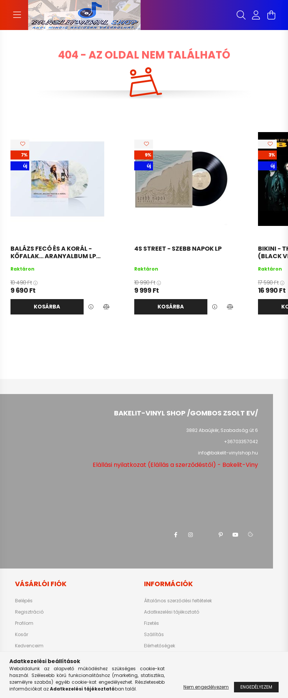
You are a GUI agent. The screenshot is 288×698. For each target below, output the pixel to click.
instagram (190, 534)
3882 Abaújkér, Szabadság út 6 (222, 430)
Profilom (24, 623)
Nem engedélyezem (206, 687)
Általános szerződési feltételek (178, 600)
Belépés (24, 600)
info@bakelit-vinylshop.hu (228, 453)
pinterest (220, 534)
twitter (205, 534)
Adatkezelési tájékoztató (171, 612)
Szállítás (154, 634)
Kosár (21, 634)
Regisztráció (29, 612)
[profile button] (256, 15)
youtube (235, 534)
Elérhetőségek (159, 645)
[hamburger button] (16, 15)
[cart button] (271, 15)
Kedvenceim (29, 645)
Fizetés (151, 623)
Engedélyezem (256, 687)
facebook (175, 534)
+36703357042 (241, 441)
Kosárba (47, 306)
